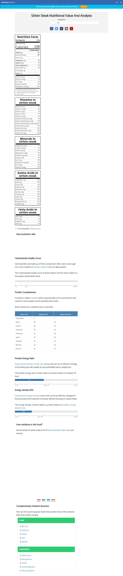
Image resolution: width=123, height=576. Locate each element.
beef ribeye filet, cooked (83, 520)
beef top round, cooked (87, 516)
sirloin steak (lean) (87, 512)
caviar (55, 335)
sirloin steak (78, 527)
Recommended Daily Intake (90, 231)
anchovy (56, 331)
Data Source (36, 228)
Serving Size (61, 20)
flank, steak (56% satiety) (62, 524)
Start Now (84, 7)
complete (65, 99)
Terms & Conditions (6, 573)
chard (55, 364)
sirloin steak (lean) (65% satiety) (64, 512)
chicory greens (59, 372)
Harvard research (72, 68)
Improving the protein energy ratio (60, 165)
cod (54, 339)
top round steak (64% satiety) (64, 516)
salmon (56, 343)
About (15, 573)
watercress (57, 357)
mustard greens (59, 368)
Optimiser (8, 2)
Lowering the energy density (58, 197)
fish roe (56, 328)
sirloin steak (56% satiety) (62, 527)
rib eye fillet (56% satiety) (62, 520)
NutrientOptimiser (104, 573)
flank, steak (78, 524)
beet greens (58, 360)
